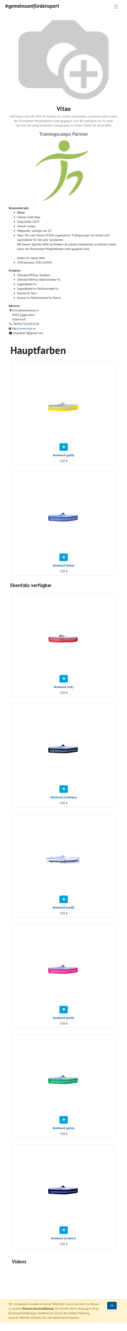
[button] (63, 447)
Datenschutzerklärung (38, 1308)
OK (112, 1305)
